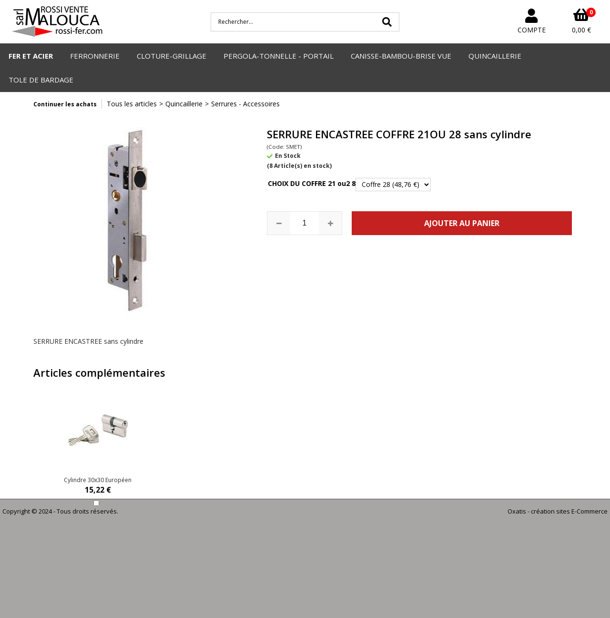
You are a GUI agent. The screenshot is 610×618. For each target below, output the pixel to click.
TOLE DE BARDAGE (41, 79)
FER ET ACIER (31, 56)
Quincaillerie (184, 103)
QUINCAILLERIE (494, 56)
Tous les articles (132, 103)
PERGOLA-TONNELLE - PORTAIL (279, 56)
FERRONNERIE (95, 56)
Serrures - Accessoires (245, 103)
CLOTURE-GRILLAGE (171, 56)
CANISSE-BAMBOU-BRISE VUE (401, 56)
